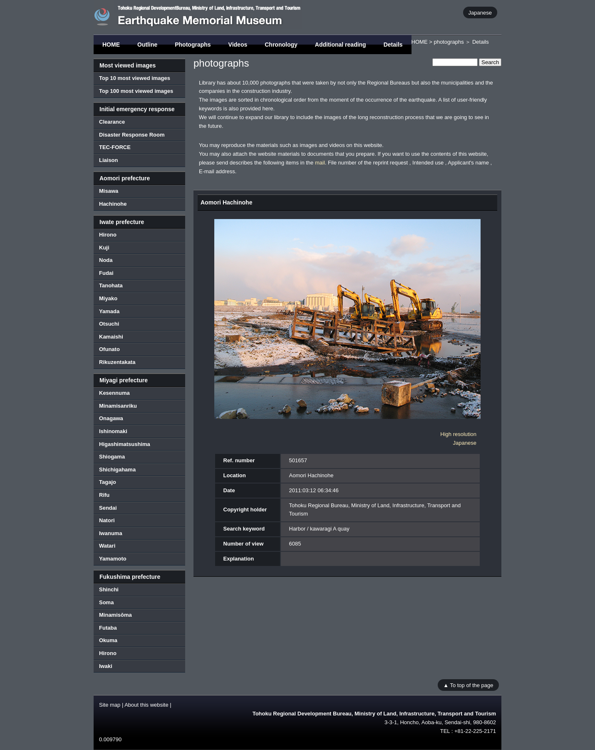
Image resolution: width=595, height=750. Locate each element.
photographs (449, 42)
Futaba (108, 628)
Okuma (108, 640)
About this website (146, 705)
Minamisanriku (118, 406)
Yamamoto (112, 559)
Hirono (108, 235)
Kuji (104, 247)
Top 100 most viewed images (136, 91)
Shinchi (109, 589)
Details (393, 44)
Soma (106, 602)
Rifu (104, 495)
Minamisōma (115, 615)
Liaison (108, 160)
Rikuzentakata (117, 362)
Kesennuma (114, 393)
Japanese (480, 12)
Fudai (106, 273)
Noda (106, 260)
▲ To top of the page (468, 685)
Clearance (112, 122)
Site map (109, 705)
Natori (107, 520)
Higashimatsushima (124, 444)
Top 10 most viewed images (134, 78)
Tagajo (107, 482)
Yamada (109, 311)
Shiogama (112, 456)
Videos (238, 44)
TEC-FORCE (115, 147)
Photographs (193, 44)
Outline (147, 44)
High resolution (458, 434)
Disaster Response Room (132, 135)
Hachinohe (112, 204)
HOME (111, 44)
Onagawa (111, 418)
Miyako (108, 298)
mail (320, 162)
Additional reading (340, 44)
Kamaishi (111, 337)
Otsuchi (109, 324)
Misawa (108, 191)
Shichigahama (117, 469)
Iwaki (105, 666)
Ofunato (109, 349)
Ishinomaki (113, 431)
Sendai (108, 508)
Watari (107, 546)
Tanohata (111, 285)
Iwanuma (110, 533)
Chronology (281, 44)
